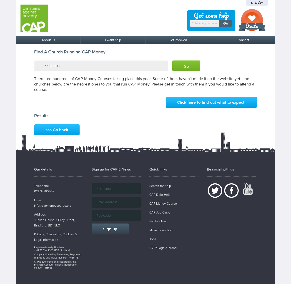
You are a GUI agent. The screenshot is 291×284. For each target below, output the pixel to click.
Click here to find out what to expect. (211, 102)
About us (48, 40)
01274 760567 (44, 191)
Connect (243, 40)
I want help (113, 40)
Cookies (68, 234)
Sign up (110, 228)
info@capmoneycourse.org (53, 206)
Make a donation (161, 230)
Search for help (160, 186)
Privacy (39, 234)
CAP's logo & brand (163, 248)
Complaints (53, 234)
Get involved (178, 40)
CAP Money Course (163, 204)
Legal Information (46, 240)
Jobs (152, 239)
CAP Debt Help (160, 195)
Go (225, 23)
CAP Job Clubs (159, 212)
